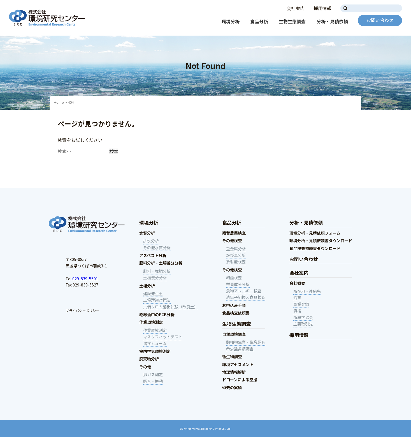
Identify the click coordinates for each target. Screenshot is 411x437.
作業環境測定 (151, 322)
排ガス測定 (153, 374)
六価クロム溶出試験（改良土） (170, 306)
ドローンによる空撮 (239, 379)
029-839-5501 (85, 278)
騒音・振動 (153, 381)
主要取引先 (303, 324)
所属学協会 (303, 317)
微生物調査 (232, 356)
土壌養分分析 (155, 277)
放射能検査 (236, 261)
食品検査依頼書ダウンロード (314, 248)
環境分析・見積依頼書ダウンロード (320, 240)
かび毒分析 (236, 255)
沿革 (297, 297)
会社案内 (296, 8)
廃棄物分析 (149, 359)
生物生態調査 (292, 21)
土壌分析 (147, 285)
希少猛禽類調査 (240, 349)
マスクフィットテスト (162, 336)
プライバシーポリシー (82, 310)
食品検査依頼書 (236, 313)
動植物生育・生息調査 (245, 342)
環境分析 (231, 21)
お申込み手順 (234, 305)
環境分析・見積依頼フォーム (314, 233)
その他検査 (232, 240)
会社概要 (297, 283)
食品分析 (259, 21)
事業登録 (301, 304)
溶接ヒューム (155, 343)
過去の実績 (232, 387)
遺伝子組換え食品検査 (245, 297)
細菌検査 (234, 277)
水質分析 (147, 233)
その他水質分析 (157, 247)
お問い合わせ (379, 20)
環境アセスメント (238, 364)
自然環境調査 (234, 334)
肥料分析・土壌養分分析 (160, 263)
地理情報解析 (234, 372)
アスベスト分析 (152, 255)
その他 (145, 366)
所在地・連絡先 (307, 291)
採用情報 (322, 8)
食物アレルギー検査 (243, 290)
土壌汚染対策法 (157, 300)
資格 (297, 311)
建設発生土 (153, 293)
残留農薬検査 (234, 233)
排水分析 (151, 241)
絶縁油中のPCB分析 (157, 314)
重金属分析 (236, 248)
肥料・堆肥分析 (157, 271)
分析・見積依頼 (332, 21)
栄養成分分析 (238, 284)
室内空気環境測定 (155, 351)
